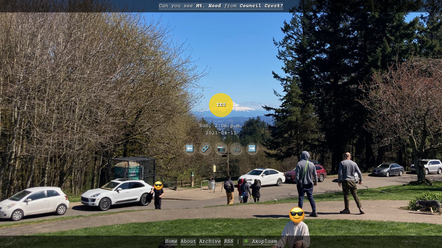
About (188, 241)
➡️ (252, 148)
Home (171, 241)
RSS (228, 241)
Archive (210, 241)
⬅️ (190, 148)
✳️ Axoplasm (260, 241)
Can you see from (221, 6)
